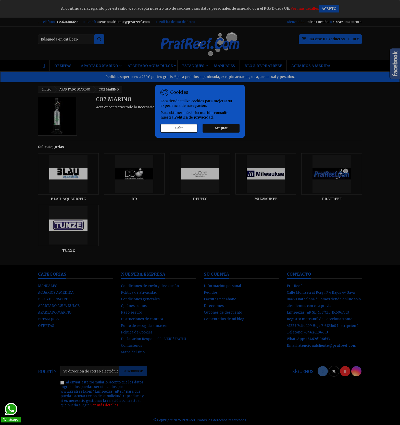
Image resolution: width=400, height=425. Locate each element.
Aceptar (221, 128)
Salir (179, 128)
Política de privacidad (193, 117)
